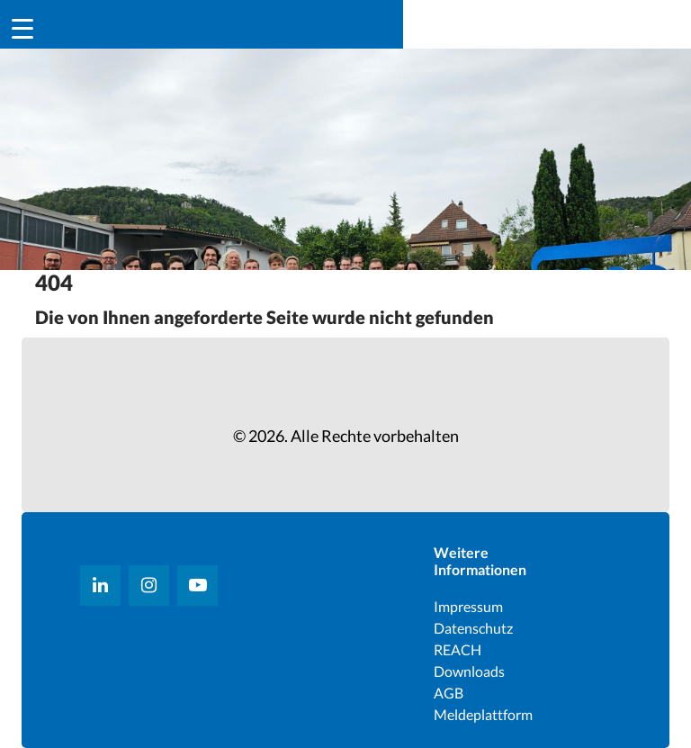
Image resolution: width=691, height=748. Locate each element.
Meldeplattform (483, 714)
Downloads (469, 671)
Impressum (468, 606)
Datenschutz (473, 627)
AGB (448, 692)
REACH (457, 649)
